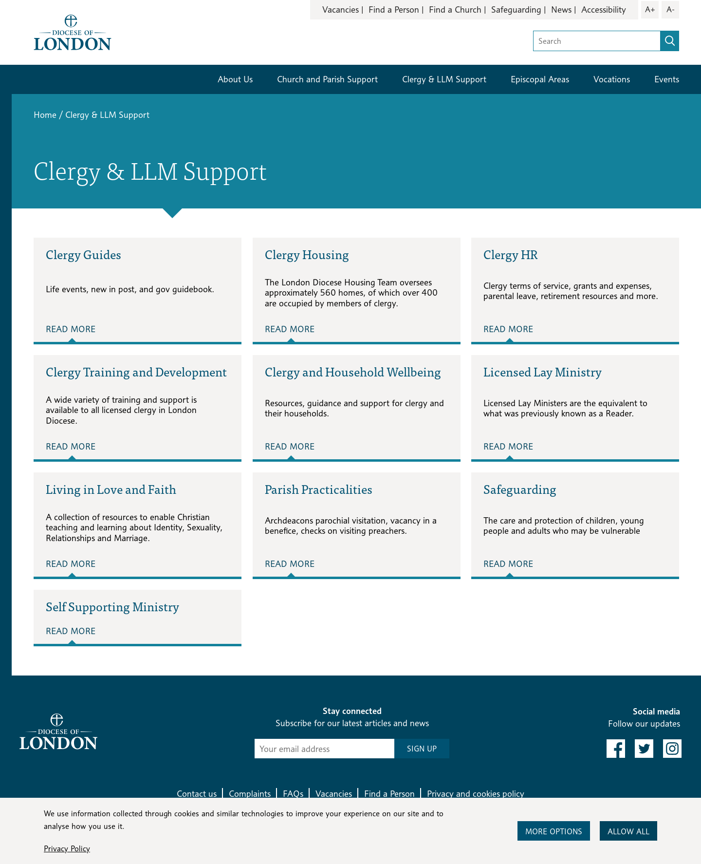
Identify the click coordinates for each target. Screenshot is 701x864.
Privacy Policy (67, 848)
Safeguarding (516, 9)
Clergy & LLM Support (444, 79)
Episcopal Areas (540, 79)
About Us (235, 79)
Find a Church (455, 9)
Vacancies (340, 9)
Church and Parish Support (327, 79)
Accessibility (603, 9)
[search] (670, 41)
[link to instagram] (672, 748)
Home (45, 115)
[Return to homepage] (72, 31)
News (561, 9)
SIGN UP (422, 748)
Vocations (611, 79)
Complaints (250, 794)
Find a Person (394, 9)
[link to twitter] (644, 748)
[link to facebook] (616, 748)
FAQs (293, 794)
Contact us (197, 794)
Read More (70, 329)
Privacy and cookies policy (475, 794)
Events (666, 79)
